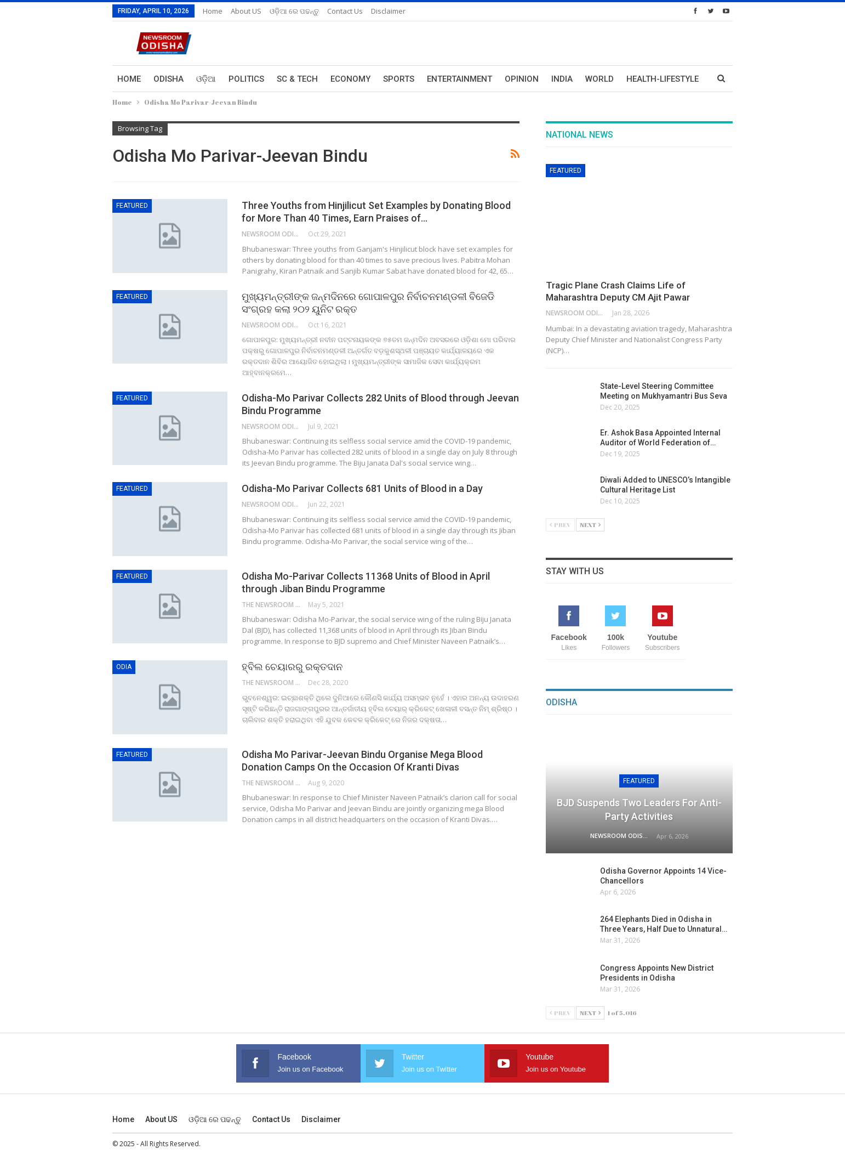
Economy (350, 79)
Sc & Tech (297, 79)
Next (590, 524)
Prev (560, 524)
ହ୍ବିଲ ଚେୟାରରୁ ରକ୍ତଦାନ (292, 666)
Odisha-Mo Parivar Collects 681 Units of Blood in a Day (362, 488)
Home (212, 11)
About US (246, 11)
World (599, 79)
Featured (132, 205)
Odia (124, 667)
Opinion (522, 79)
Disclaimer (388, 11)
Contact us (345, 11)
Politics (246, 79)
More (637, 79)
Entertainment (459, 79)
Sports (398, 79)
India (562, 79)
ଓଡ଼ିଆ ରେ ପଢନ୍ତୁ (294, 11)
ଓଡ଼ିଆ (206, 79)
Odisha (168, 79)
